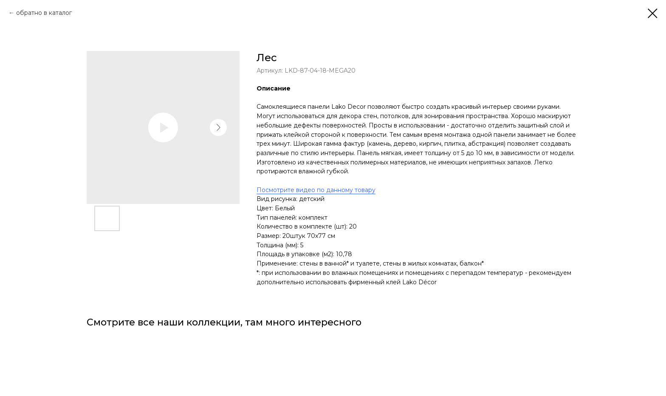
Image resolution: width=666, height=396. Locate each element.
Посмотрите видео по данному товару (316, 190)
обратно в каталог (44, 13)
